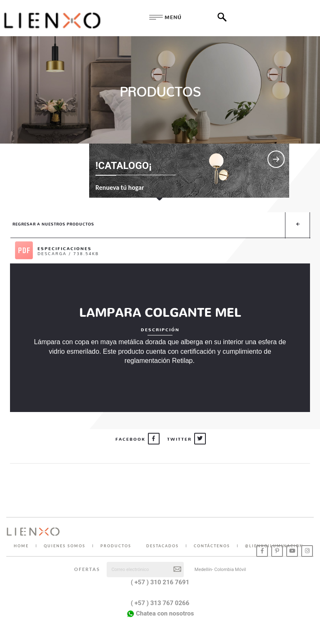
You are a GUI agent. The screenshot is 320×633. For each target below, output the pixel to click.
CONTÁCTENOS (212, 546)
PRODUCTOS (115, 546)
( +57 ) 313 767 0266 (160, 603)
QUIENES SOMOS (64, 546)
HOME (21, 546)
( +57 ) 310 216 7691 (160, 582)
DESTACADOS (162, 546)
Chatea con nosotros (160, 614)
